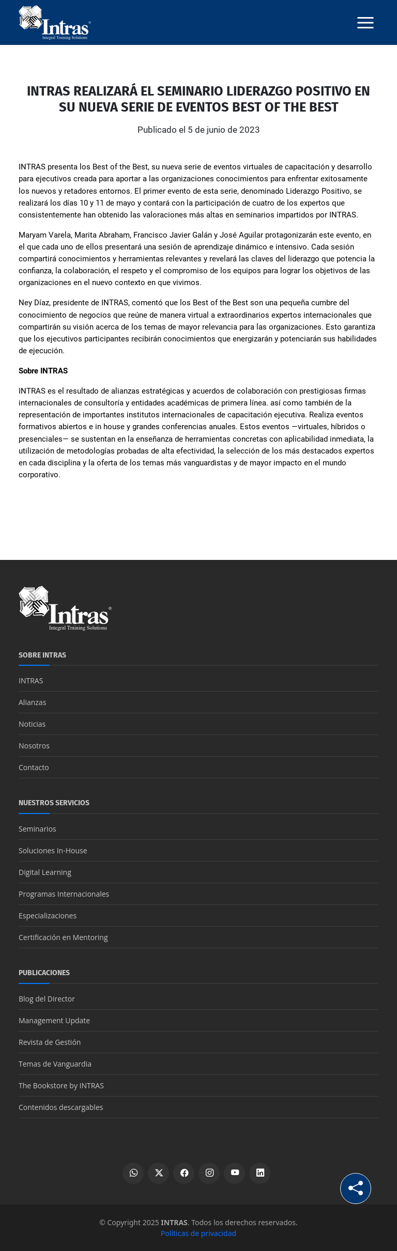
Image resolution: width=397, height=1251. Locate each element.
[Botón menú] (365, 22)
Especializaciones (48, 915)
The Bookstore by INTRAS (61, 1085)
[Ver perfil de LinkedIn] (259, 1173)
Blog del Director (47, 999)
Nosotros (34, 745)
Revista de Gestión (50, 1042)
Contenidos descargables (61, 1107)
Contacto (34, 767)
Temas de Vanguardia (55, 1064)
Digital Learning (45, 872)
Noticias (32, 724)
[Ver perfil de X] (158, 1173)
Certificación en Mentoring (63, 937)
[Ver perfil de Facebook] (183, 1173)
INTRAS (31, 680)
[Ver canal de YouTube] (234, 1173)
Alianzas (32, 702)
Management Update (54, 1020)
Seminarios (37, 829)
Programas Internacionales (64, 894)
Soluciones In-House (53, 850)
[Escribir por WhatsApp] (133, 1173)
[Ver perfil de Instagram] (209, 1173)
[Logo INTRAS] (55, 22)
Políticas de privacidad (198, 1233)
